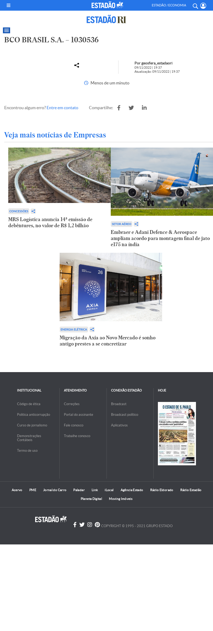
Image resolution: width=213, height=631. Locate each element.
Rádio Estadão (191, 490)
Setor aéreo (121, 224)
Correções (72, 404)
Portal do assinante (78, 415)
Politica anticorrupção (33, 415)
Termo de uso (27, 451)
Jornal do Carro (54, 490)
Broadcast (118, 404)
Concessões (18, 211)
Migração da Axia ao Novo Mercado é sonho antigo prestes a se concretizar (107, 341)
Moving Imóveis (120, 498)
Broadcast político (124, 415)
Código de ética (28, 404)
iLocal (109, 490)
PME (32, 490)
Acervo (17, 490)
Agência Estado (132, 490)
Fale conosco (73, 425)
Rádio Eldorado (161, 490)
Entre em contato (62, 107)
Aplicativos (119, 425)
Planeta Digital (91, 498)
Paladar (79, 490)
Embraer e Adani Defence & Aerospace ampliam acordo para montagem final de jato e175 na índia (160, 238)
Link (95, 490)
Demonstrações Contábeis (29, 438)
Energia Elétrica (74, 329)
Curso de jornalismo (32, 425)
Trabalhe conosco (77, 436)
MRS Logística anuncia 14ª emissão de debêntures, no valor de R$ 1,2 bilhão (50, 222)
